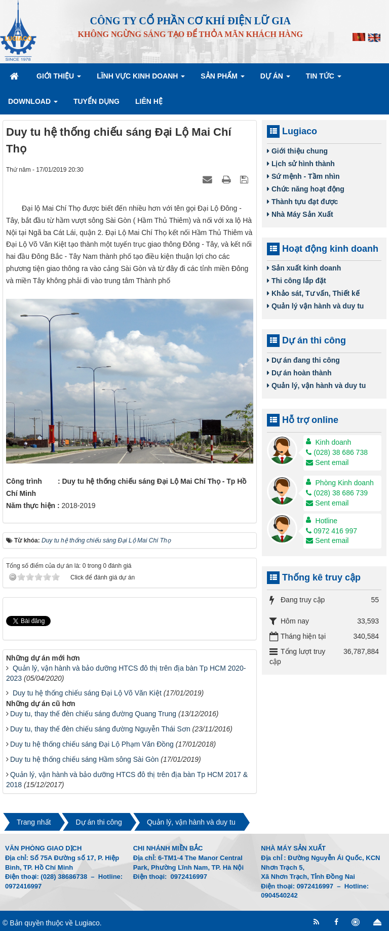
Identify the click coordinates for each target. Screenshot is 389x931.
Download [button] (33, 104)
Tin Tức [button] (323, 79)
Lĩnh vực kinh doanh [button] (141, 79)
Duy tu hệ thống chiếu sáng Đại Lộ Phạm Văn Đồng (92, 744)
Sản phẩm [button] (222, 79)
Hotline (327, 521)
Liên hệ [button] (149, 101)
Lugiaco (87, 923)
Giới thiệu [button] (58, 79)
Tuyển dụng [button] (96, 101)
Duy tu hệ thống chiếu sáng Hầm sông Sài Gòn (84, 759)
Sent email (327, 462)
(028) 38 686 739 (337, 493)
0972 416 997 (331, 531)
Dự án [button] (275, 79)
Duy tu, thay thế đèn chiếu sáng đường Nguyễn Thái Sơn (100, 729)
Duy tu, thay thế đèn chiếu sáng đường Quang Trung (93, 714)
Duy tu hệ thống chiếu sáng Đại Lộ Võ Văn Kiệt (87, 693)
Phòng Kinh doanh (345, 483)
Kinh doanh (334, 442)
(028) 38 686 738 (337, 452)
